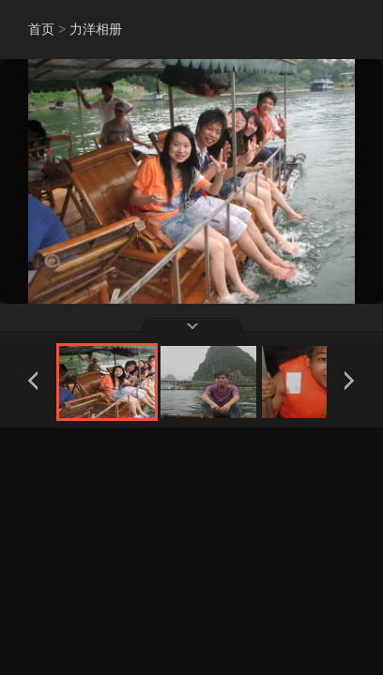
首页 (41, 29)
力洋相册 (95, 29)
